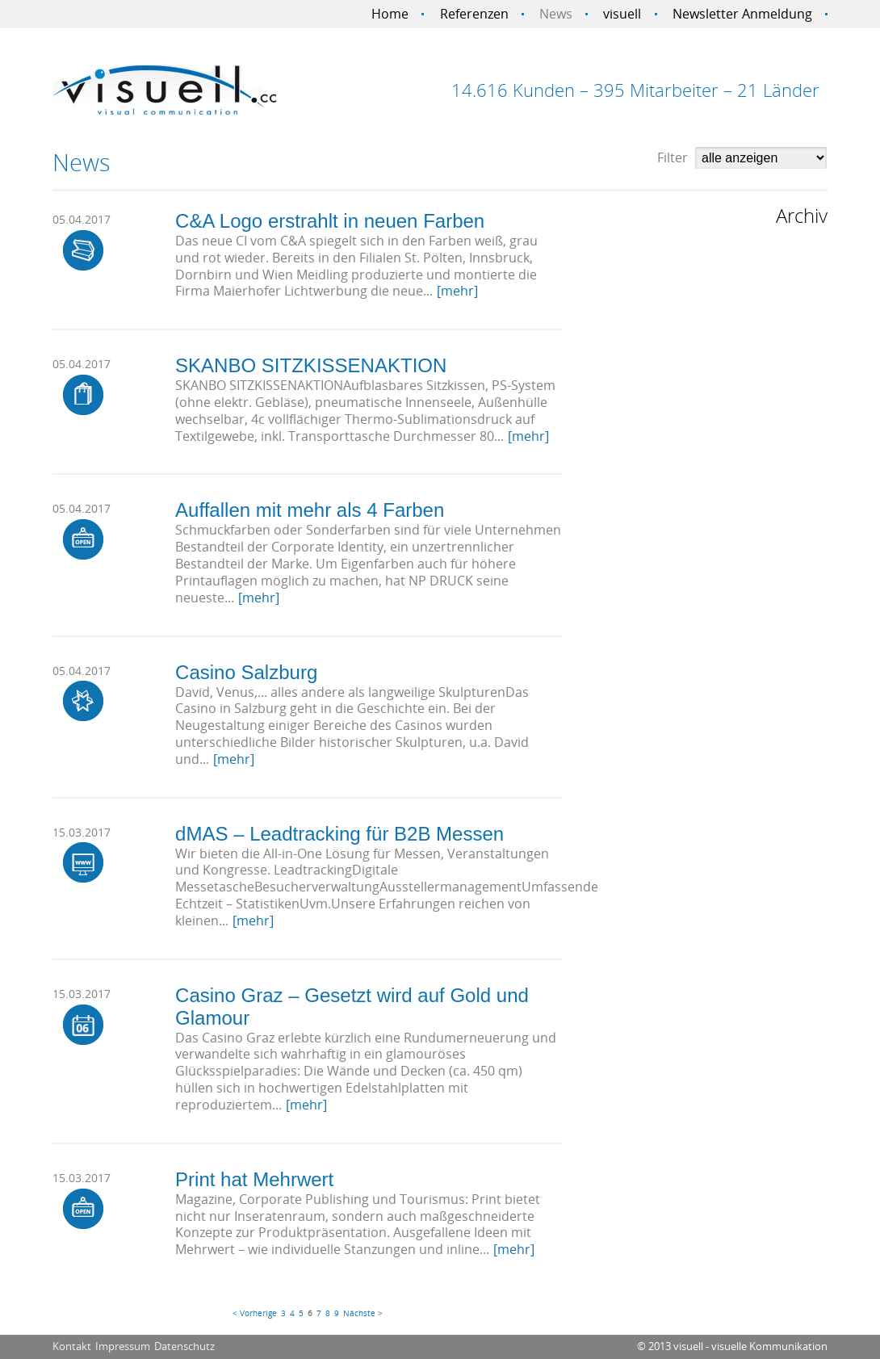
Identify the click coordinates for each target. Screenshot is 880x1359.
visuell (622, 14)
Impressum (122, 1346)
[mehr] (457, 291)
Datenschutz (184, 1346)
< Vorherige (255, 1313)
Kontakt (71, 1346)
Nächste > (363, 1313)
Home (390, 14)
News (555, 14)
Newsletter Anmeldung (742, 14)
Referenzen (474, 14)
